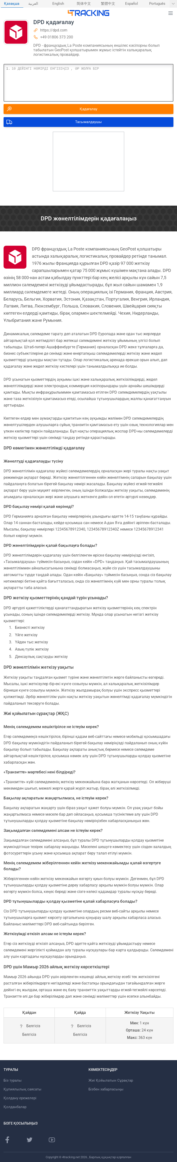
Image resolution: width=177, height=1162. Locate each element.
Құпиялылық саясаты (22, 1089)
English (58, 4)
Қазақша (11, 4)
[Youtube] (52, 1140)
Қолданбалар (15, 1107)
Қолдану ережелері (20, 1098)
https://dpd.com (53, 30)
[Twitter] (29, 1140)
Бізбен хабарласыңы (105, 1089)
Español (131, 4)
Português (157, 4)
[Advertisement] (88, 161)
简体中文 (84, 4)
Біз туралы (13, 1080)
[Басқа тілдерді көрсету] (173, 4)
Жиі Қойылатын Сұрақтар (110, 1080)
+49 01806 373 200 (56, 37)
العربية (33, 4)
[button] (170, 13)
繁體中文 (108, 4)
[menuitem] (12, 4)
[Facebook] (7, 1140)
